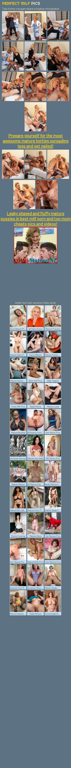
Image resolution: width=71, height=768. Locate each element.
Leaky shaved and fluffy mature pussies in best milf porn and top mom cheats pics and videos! (35, 218)
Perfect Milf (21, 3)
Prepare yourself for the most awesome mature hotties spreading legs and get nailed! (35, 141)
